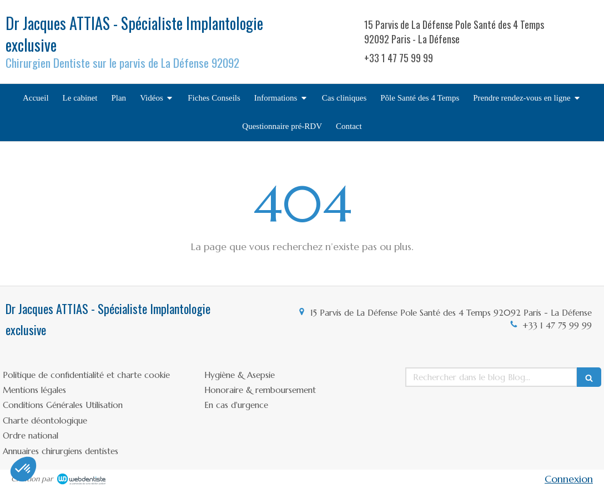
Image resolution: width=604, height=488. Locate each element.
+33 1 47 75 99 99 (557, 325)
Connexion (569, 478)
